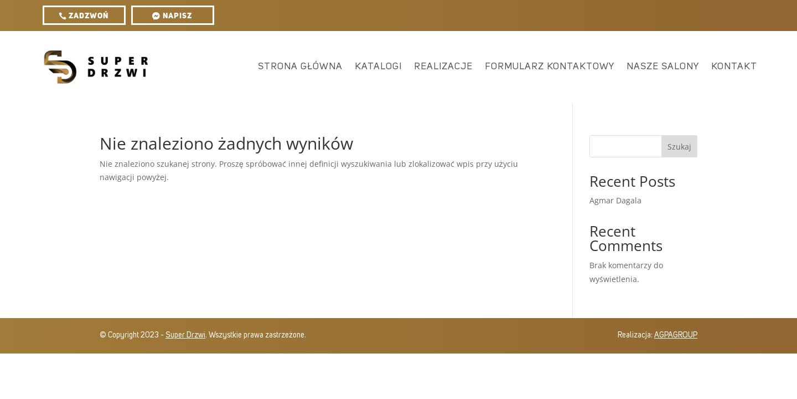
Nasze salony (663, 66)
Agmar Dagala (615, 200)
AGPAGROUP (675, 335)
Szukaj (679, 146)
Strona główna (300, 66)
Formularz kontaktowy (549, 66)
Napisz (177, 16)
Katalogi (378, 66)
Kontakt (734, 66)
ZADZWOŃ (88, 16)
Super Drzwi (185, 335)
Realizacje (443, 66)
